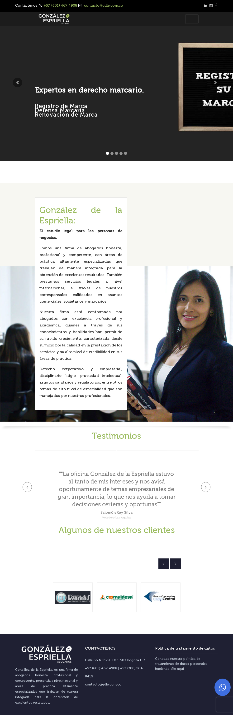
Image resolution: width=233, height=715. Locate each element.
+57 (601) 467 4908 (60, 5)
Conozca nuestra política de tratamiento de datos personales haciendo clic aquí (181, 664)
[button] (17, 82)
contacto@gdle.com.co (103, 5)
